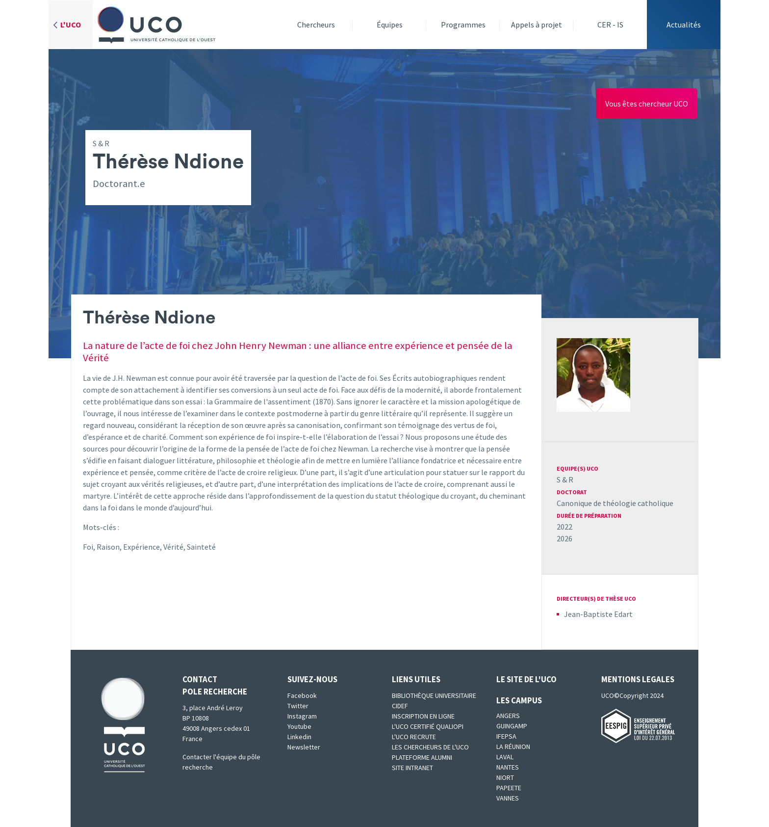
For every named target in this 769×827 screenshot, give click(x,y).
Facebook (302, 695)
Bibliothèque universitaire (434, 695)
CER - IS (610, 24)
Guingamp (511, 725)
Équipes (390, 24)
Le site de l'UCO (526, 679)
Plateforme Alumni (422, 757)
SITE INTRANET (412, 767)
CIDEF (400, 705)
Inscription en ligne (423, 716)
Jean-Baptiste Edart (598, 614)
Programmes (463, 24)
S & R (565, 479)
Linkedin (299, 736)
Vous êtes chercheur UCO (646, 103)
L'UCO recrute (414, 736)
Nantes (507, 767)
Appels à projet (536, 24)
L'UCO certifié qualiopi (427, 726)
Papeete (508, 787)
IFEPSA (506, 736)
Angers (508, 715)
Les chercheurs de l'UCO (430, 747)
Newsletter (303, 747)
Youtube (299, 726)
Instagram (302, 716)
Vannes (507, 798)
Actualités (683, 24)
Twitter (297, 705)
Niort (505, 777)
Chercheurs (316, 24)
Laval (504, 756)
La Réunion (513, 746)
